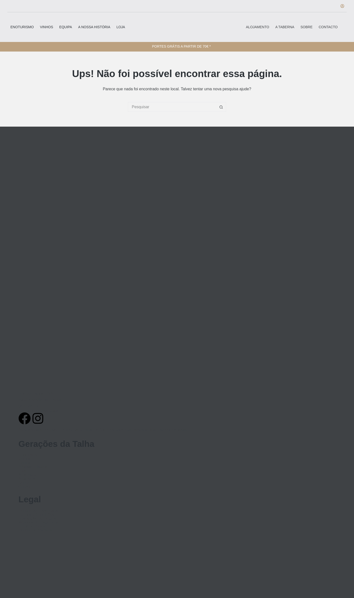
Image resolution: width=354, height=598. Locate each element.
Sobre (306, 27)
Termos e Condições (36, 515)
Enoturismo (22, 27)
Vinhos (46, 27)
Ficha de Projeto (32, 526)
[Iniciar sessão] (342, 6)
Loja (121, 27)
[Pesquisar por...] (172, 107)
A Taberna (284, 27)
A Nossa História (94, 27)
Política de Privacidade (38, 511)
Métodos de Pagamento (39, 522)
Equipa (65, 27)
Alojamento (257, 27)
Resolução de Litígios (37, 518)
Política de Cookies (35, 530)
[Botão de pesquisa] (221, 107)
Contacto (328, 27)
